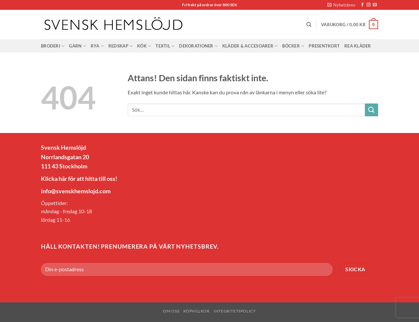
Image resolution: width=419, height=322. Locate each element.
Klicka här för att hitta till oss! (79, 178)
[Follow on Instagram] (369, 5)
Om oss (171, 311)
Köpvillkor (196, 311)
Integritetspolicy (235, 311)
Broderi (52, 46)
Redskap (120, 46)
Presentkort (324, 45)
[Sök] (308, 24)
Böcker (293, 46)
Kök (144, 46)
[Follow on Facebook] (362, 5)
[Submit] (371, 110)
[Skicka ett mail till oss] (375, 5)
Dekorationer (198, 46)
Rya (97, 46)
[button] (341, 5)
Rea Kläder (357, 45)
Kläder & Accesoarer (250, 46)
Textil (164, 46)
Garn (77, 46)
